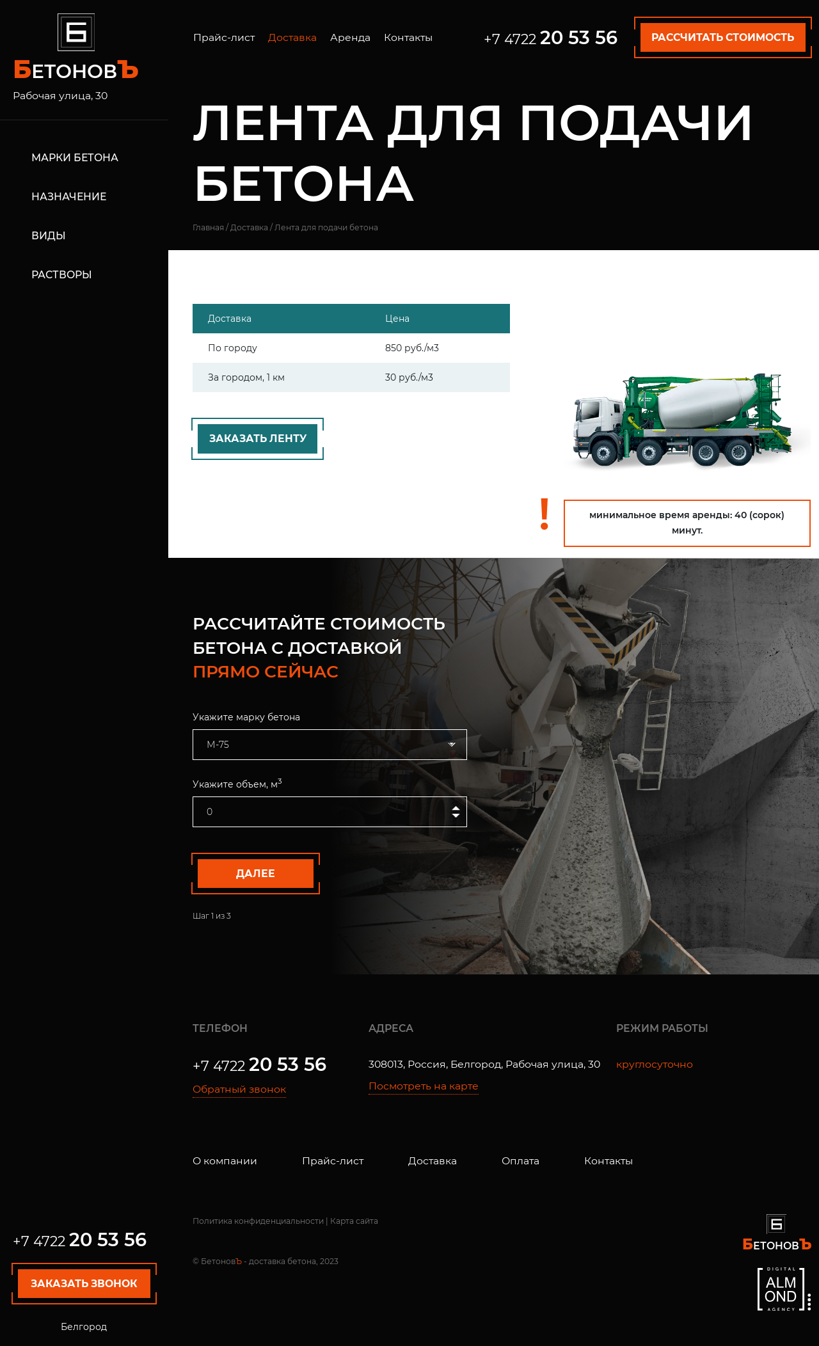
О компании (225, 1161)
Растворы (61, 274)
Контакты (408, 37)
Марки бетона (74, 158)
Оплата (520, 1161)
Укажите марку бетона (246, 717)
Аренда (350, 37)
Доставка (292, 37)
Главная (208, 227)
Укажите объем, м (237, 783)
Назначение (68, 196)
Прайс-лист (224, 37)
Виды (48, 235)
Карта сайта (354, 1221)
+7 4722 (80, 1241)
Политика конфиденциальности (258, 1221)
